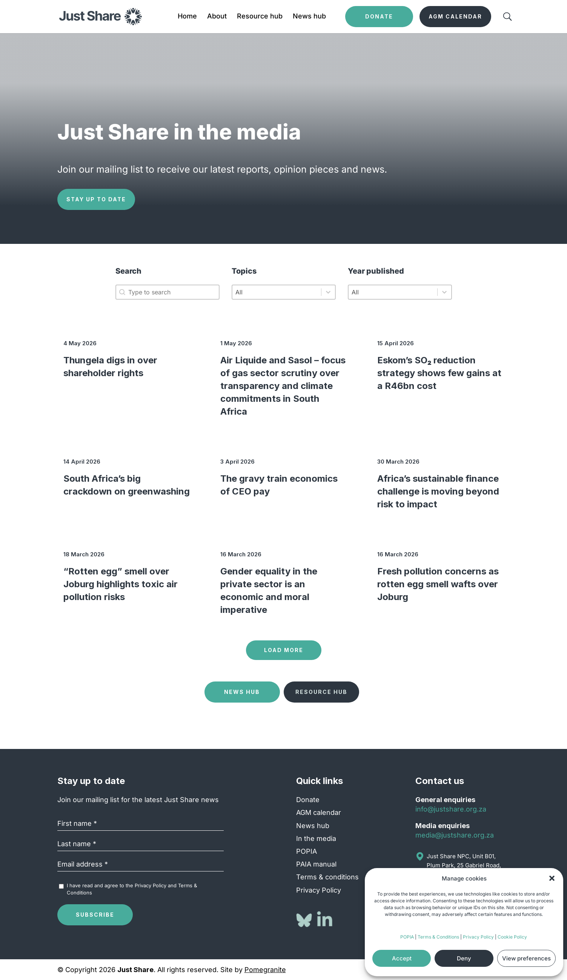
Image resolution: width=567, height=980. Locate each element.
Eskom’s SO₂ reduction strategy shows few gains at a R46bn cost (439, 373)
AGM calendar (318, 812)
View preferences (526, 958)
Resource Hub (321, 692)
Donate (308, 800)
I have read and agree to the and (132, 888)
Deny (464, 958)
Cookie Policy (512, 937)
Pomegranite (265, 970)
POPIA (407, 937)
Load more (283, 650)
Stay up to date (96, 199)
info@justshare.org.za (450, 809)
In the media (316, 838)
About (217, 17)
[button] (552, 878)
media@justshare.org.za (454, 835)
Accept (402, 958)
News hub (309, 17)
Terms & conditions (327, 877)
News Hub (242, 692)
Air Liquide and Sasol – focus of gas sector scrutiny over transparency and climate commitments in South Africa (283, 386)
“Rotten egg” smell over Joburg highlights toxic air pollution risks (120, 584)
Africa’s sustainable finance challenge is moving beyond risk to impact (438, 491)
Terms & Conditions (438, 937)
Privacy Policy (478, 937)
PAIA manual (316, 864)
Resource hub (260, 17)
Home (187, 17)
